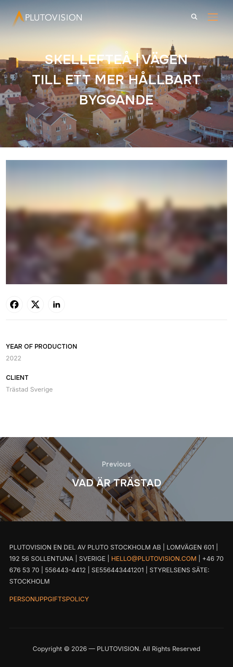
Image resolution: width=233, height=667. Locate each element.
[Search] (194, 16)
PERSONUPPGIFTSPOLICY (49, 599)
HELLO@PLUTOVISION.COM (154, 559)
